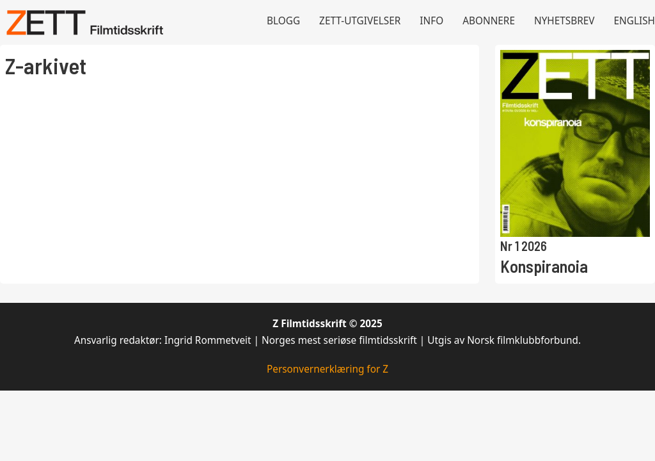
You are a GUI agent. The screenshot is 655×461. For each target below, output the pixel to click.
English (634, 21)
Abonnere (488, 21)
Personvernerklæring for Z (327, 369)
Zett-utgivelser (359, 21)
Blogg (283, 21)
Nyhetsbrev (564, 21)
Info (431, 21)
